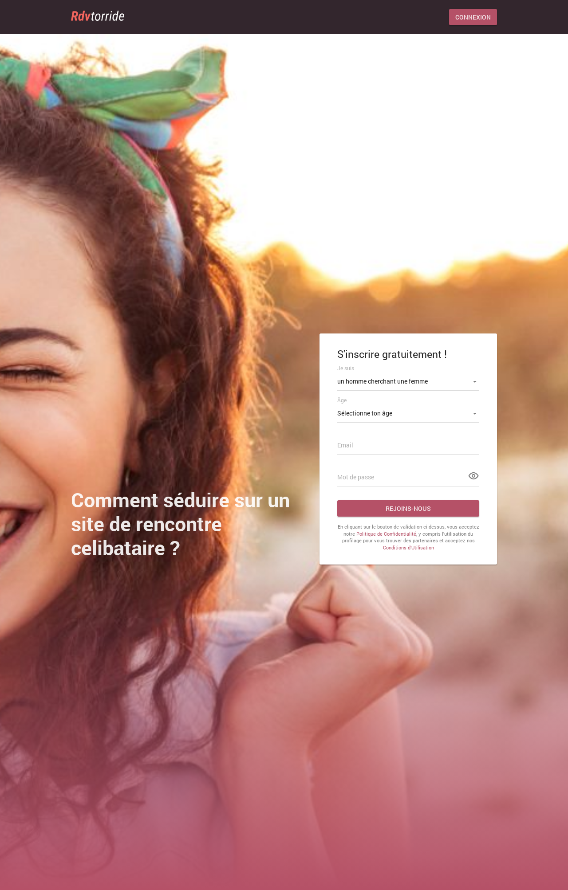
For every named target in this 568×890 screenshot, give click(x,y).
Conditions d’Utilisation (408, 547)
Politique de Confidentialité (386, 533)
